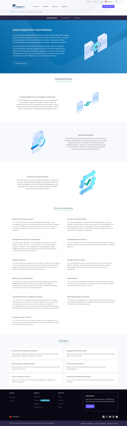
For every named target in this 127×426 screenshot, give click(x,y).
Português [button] (109, 1)
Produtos (21, 12)
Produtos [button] (36, 6)
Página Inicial (13, 12)
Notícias (60, 400)
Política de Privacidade (87, 423)
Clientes (36, 404)
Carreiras (42, 400)
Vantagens (77, 18)
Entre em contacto (108, 6)
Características (65, 18)
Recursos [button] (55, 6)
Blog (59, 397)
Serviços (11, 401)
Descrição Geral (52, 18)
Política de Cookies (112, 423)
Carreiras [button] (94, 1)
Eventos (88, 1)
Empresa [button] (64, 6)
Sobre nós (37, 397)
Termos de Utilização (100, 423)
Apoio (101, 1)
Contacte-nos (38, 407)
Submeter (90, 406)
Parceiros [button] (45, 6)
